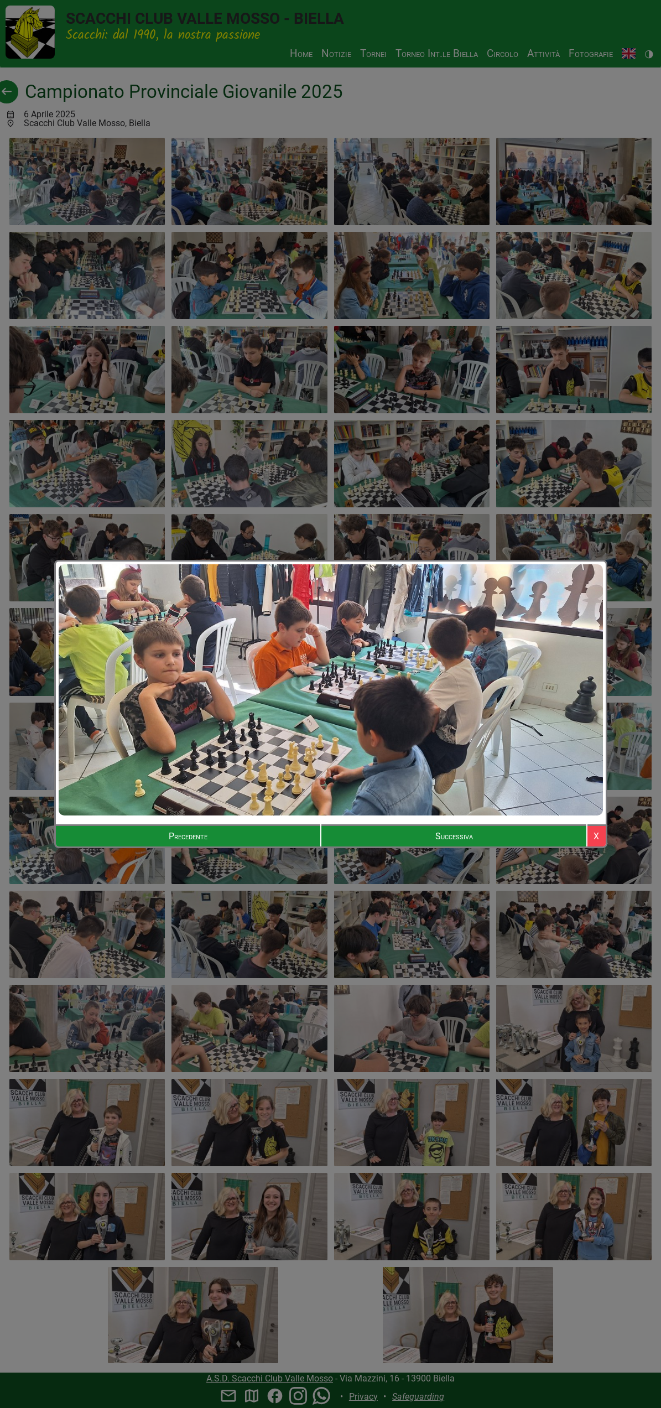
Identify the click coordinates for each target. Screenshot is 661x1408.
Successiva (454, 836)
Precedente (188, 836)
